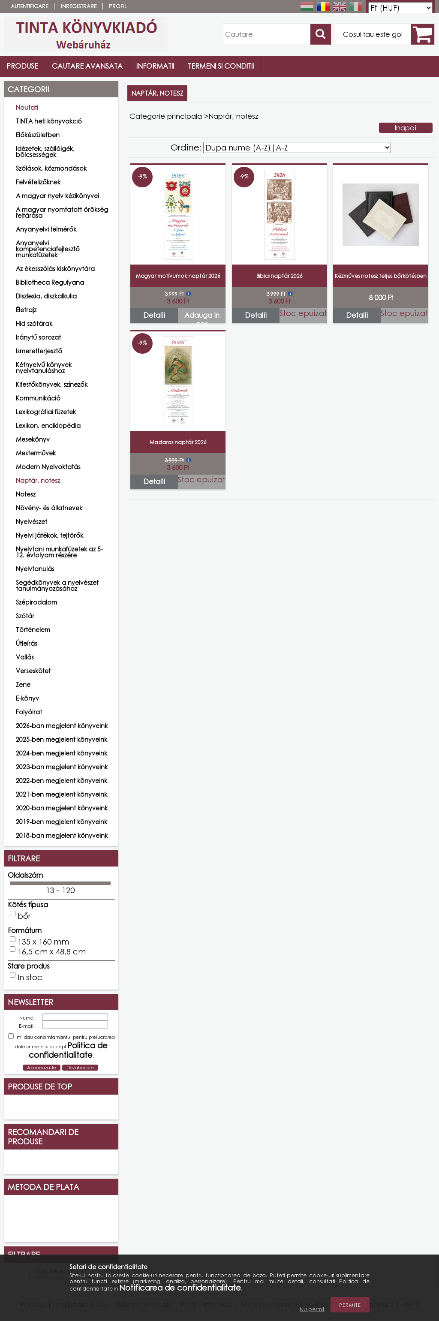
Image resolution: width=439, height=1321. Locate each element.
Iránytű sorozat (38, 337)
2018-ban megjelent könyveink (62, 835)
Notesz (26, 494)
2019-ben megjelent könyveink (61, 821)
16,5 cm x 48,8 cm (52, 951)
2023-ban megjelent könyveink (62, 766)
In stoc (30, 977)
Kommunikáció (38, 398)
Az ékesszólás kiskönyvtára (55, 268)
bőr (24, 916)
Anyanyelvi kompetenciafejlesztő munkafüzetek (48, 249)
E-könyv (27, 698)
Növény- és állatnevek (49, 508)
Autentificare (29, 6)
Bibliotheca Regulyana (50, 282)
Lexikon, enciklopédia (48, 425)
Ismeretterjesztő (39, 351)
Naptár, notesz (38, 480)
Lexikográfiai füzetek (46, 411)
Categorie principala (165, 115)
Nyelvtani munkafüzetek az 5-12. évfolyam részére (59, 552)
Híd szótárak (34, 323)
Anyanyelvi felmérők (46, 229)
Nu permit (312, 1309)
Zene (23, 684)
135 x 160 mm (43, 941)
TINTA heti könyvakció (49, 121)
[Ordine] (297, 147)
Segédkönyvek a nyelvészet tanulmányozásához (57, 585)
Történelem (33, 629)
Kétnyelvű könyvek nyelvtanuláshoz (44, 367)
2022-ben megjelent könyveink (61, 780)
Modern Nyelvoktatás (48, 466)
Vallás (25, 657)
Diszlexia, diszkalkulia (46, 296)
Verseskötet (33, 670)
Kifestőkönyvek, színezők (51, 384)
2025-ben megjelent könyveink (61, 739)
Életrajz (26, 309)
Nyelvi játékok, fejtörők (49, 535)
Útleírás (26, 643)
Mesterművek (36, 453)
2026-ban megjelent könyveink (62, 725)
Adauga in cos (202, 317)
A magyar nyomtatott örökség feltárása (62, 212)
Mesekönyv (33, 439)
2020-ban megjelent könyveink (62, 808)
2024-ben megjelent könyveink (61, 753)
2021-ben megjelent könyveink (61, 794)
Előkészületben (38, 134)
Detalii (154, 315)
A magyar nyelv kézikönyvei (57, 195)
